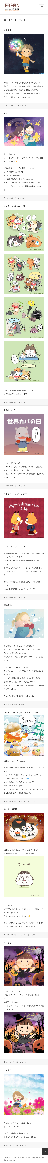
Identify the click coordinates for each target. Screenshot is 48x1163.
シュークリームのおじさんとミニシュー (21, 712)
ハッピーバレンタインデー (15, 494)
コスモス (7, 1070)
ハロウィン (8, 943)
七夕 (6, 113)
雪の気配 (7, 605)
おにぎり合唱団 (10, 809)
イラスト (23, 105)
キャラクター (32, 801)
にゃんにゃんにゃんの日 (14, 206)
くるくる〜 (8, 30)
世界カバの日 (9, 410)
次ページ (45, 1151)
